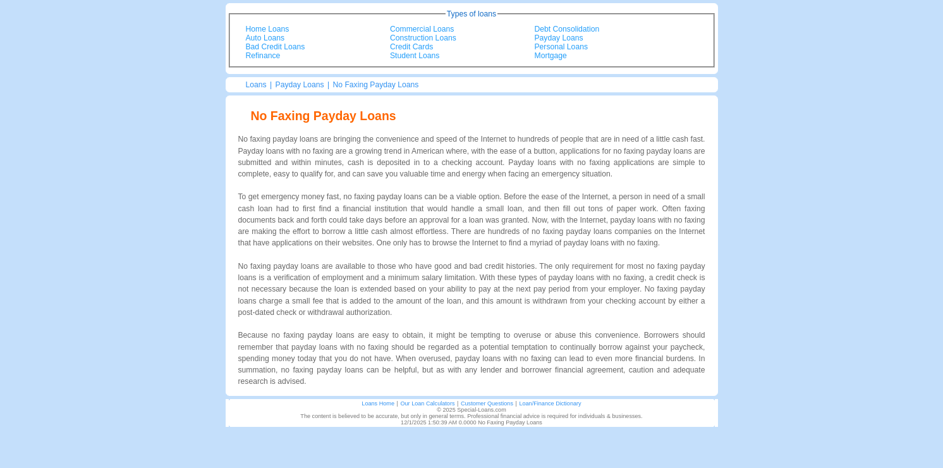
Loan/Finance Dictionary (550, 403)
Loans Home (378, 403)
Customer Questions (487, 403)
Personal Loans (561, 46)
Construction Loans (423, 38)
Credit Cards (411, 46)
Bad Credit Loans (275, 46)
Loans (256, 84)
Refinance (263, 55)
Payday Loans (559, 38)
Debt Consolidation (567, 29)
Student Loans (414, 55)
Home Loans (267, 29)
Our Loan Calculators (427, 403)
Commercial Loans (422, 29)
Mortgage (551, 55)
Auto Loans (265, 38)
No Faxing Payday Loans (376, 84)
